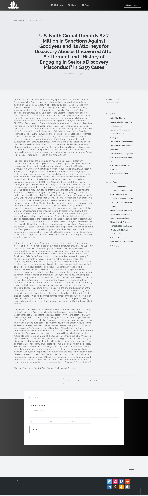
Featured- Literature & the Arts (121, 122)
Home (16, 20)
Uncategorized (115, 138)
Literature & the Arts (117, 134)
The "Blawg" (23, 20)
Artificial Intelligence (117, 118)
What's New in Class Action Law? (121, 142)
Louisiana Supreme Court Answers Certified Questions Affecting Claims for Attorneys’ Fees (122, 214)
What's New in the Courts (119, 173)
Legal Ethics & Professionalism (121, 130)
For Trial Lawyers (116, 126)
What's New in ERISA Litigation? (121, 154)
